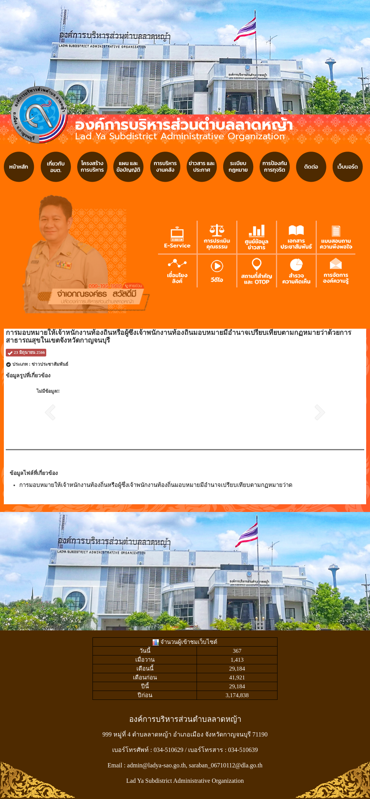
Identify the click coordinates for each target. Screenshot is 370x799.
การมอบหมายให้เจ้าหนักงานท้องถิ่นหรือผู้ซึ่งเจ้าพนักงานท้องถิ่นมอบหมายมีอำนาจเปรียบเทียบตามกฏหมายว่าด (156, 485)
